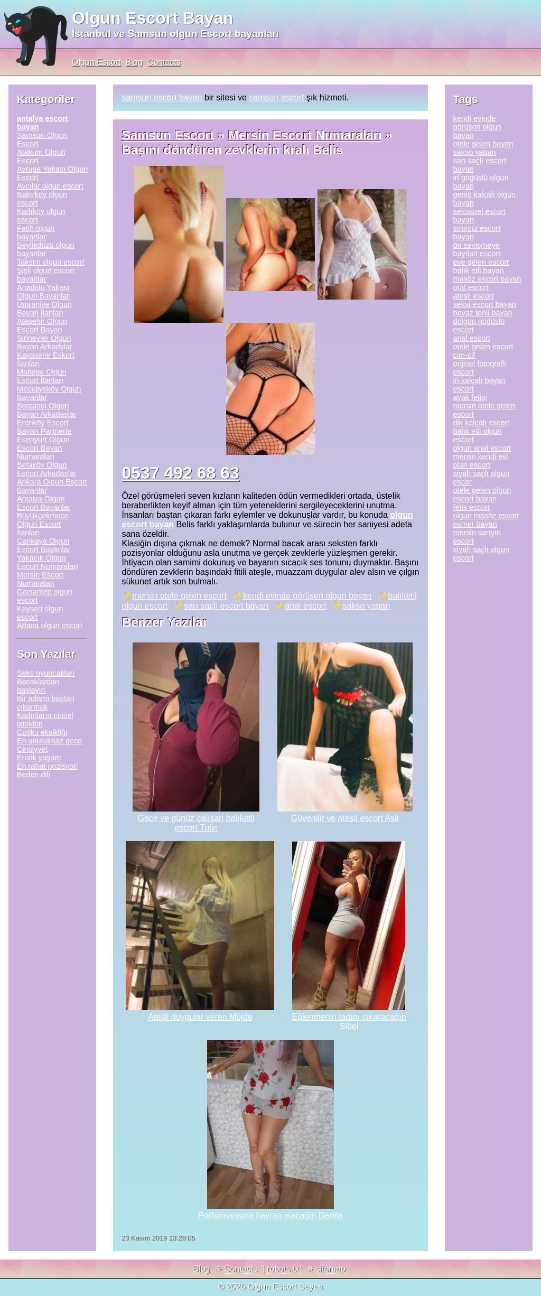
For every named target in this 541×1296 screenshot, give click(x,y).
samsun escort (276, 97)
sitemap (331, 1268)
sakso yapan (366, 605)
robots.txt (284, 1268)
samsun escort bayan (162, 97)
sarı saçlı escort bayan (226, 605)
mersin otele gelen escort (179, 595)
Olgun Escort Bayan (153, 17)
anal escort (305, 605)
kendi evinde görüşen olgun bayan (307, 595)
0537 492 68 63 (180, 472)
